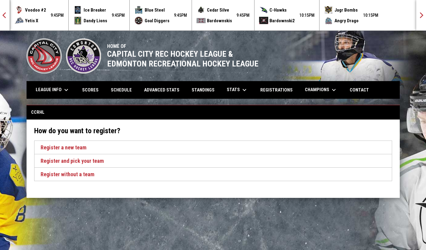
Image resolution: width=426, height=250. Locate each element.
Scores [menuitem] (90, 90)
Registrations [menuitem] (276, 90)
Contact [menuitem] (359, 90)
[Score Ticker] (213, 15)
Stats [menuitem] (237, 90)
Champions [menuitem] (321, 90)
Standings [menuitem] (203, 90)
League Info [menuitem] (53, 90)
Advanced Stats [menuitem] (164, 90)
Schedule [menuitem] (121, 90)
